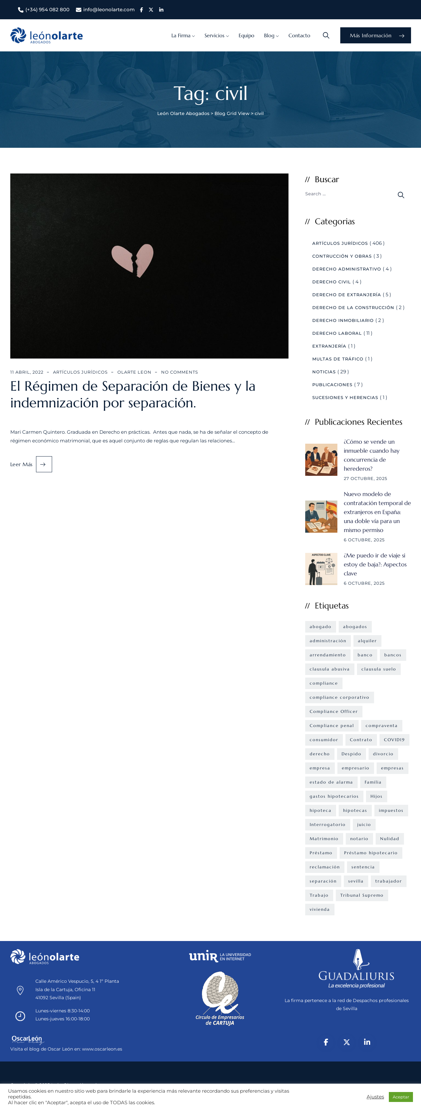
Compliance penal (332, 725)
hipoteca (321, 810)
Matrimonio (324, 838)
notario (359, 838)
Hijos (377, 796)
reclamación (325, 867)
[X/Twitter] (346, 1042)
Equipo (246, 35)
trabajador (388, 881)
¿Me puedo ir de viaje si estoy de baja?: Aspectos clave (375, 564)
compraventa (382, 725)
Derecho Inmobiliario (343, 320)
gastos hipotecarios (334, 796)
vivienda (320, 909)
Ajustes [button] (375, 1097)
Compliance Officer (334, 711)
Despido (352, 754)
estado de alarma (331, 782)
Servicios (214, 35)
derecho (320, 754)
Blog (269, 35)
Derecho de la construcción (353, 307)
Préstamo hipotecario (371, 853)
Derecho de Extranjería (346, 294)
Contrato (361, 739)
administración (328, 641)
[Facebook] (326, 1042)
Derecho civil (331, 281)
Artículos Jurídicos (80, 372)
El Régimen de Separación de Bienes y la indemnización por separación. (133, 394)
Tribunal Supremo (362, 895)
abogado (321, 626)
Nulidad (389, 838)
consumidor (324, 739)
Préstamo (321, 853)
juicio (364, 824)
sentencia (363, 867)
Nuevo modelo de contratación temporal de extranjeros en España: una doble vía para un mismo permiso (377, 512)
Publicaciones (332, 384)
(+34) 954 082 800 (47, 9)
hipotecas (355, 810)
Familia (373, 782)
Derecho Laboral (337, 333)
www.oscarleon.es (102, 1049)
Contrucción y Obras (342, 256)
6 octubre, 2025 (364, 539)
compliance (324, 683)
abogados (355, 626)
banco (365, 655)
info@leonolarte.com (109, 9)
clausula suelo (379, 669)
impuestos (391, 810)
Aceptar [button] (401, 1096)
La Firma (180, 35)
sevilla (356, 881)
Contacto (299, 35)
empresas (392, 768)
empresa (320, 768)
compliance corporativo (340, 697)
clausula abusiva (330, 669)
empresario (356, 768)
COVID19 (394, 739)
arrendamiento (328, 655)
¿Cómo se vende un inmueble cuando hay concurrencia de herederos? (371, 455)
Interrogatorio (328, 824)
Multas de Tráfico (337, 358)
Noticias (324, 371)
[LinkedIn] (367, 1042)
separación (323, 881)
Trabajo (319, 895)
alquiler (367, 641)
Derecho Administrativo (346, 268)
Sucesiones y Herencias (345, 397)
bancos (393, 655)
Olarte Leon (134, 372)
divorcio (383, 754)
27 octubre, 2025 (365, 478)
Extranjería (329, 346)
